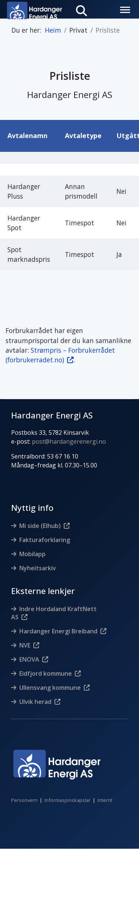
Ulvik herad (35, 702)
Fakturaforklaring (44, 540)
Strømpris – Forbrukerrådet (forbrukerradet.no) (60, 355)
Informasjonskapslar (67, 800)
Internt (104, 800)
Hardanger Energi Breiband (58, 631)
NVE (24, 645)
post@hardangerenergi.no (69, 441)
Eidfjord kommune (45, 673)
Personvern (24, 800)
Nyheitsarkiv (37, 568)
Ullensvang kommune (50, 687)
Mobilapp (32, 554)
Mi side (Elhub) (40, 526)
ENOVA (29, 659)
